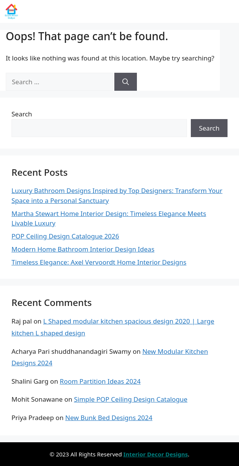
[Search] (125, 82)
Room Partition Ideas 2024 (100, 381)
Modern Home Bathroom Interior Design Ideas (82, 249)
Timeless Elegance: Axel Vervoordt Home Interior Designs (98, 262)
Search (21, 114)
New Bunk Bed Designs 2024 (109, 417)
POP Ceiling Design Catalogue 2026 (65, 236)
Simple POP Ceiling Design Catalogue (130, 399)
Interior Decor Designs (76, 11)
